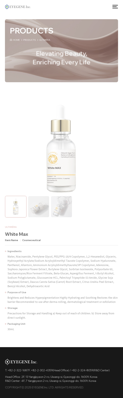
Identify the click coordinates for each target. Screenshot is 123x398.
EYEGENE (18, 6)
